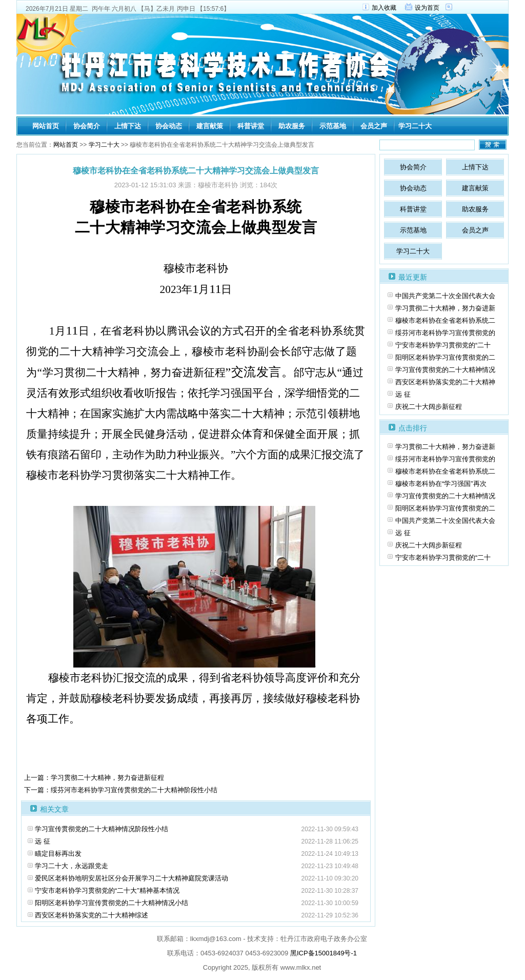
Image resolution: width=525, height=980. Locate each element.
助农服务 (291, 126)
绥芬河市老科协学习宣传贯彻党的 (445, 333)
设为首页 (427, 7)
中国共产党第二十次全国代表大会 (445, 296)
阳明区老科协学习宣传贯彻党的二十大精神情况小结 (111, 903)
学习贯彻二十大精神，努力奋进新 (445, 308)
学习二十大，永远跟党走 (71, 866)
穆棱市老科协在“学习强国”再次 (441, 483)
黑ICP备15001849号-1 (323, 953)
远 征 (42, 841)
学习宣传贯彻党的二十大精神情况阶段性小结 (101, 829)
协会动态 (168, 126)
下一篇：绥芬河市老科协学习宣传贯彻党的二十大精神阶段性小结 (120, 790)
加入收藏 (384, 7)
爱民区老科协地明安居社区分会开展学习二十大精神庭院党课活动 (131, 878)
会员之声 (373, 126)
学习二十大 (415, 126)
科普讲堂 (250, 126)
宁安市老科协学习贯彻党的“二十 (443, 345)
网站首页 (45, 126)
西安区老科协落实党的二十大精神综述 (91, 915)
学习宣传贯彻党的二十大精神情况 (445, 370)
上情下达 (127, 126)
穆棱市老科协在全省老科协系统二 (445, 320)
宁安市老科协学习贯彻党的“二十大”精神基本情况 (107, 890)
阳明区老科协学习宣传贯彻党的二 (445, 357)
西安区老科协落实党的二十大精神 (445, 382)
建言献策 (209, 126)
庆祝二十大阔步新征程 (428, 406)
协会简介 (86, 126)
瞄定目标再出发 (58, 853)
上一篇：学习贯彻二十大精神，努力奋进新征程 (94, 777)
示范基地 (332, 126)
